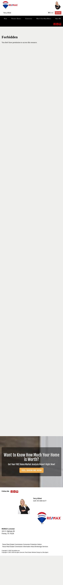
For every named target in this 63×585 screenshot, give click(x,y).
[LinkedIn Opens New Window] (57, 23)
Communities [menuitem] (28, 18)
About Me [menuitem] (58, 18)
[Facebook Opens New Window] (54, 23)
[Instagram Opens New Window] (60, 23)
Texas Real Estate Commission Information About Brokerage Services (25, 546)
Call (58, 13)
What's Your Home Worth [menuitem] (43, 18)
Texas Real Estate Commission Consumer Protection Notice (22, 544)
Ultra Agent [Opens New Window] (45, 552)
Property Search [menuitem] (16, 18)
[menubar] (31, 18)
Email (50, 13)
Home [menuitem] (5, 18)
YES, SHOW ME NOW (31, 470)
